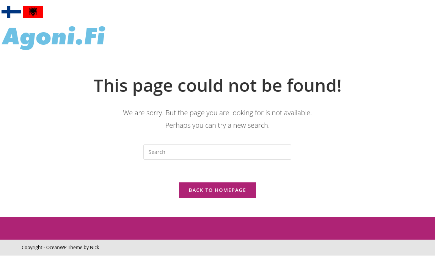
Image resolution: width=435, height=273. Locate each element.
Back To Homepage (217, 190)
